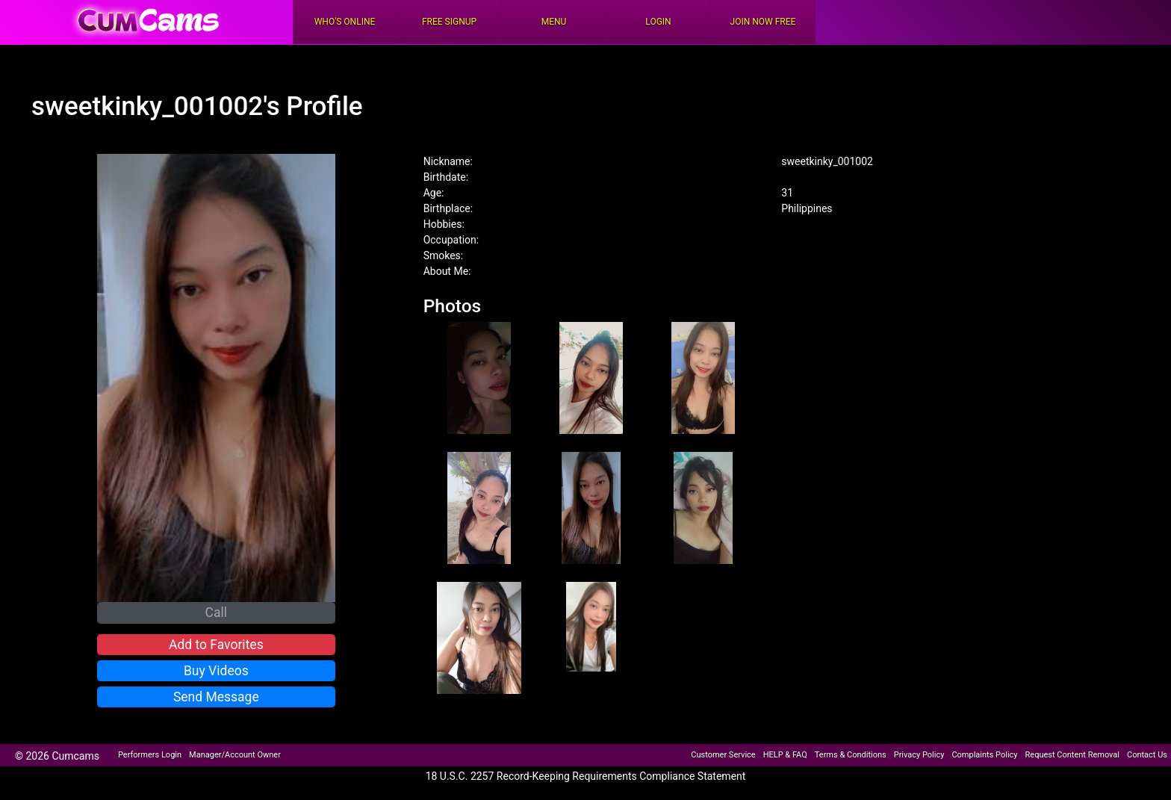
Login (658, 21)
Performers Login (149, 755)
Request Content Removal (1072, 755)
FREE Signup (449, 21)
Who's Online (345, 21)
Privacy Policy (919, 755)
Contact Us (1147, 755)
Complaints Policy (984, 755)
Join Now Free (763, 21)
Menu (554, 21)
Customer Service (723, 755)
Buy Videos (216, 670)
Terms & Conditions (850, 755)
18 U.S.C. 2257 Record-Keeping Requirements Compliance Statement (586, 776)
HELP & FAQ (785, 755)
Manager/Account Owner (235, 755)
